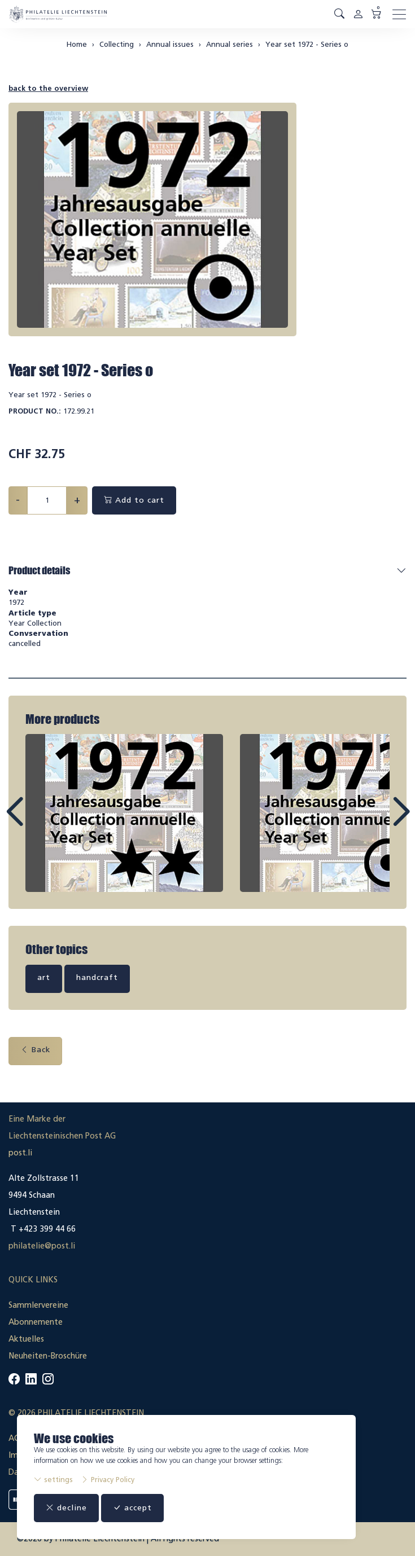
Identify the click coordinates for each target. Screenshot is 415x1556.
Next (375, 822)
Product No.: (34, 411)
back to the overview (48, 88)
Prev (40, 822)
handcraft (97, 977)
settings (53, 1479)
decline (66, 1508)
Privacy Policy (107, 1479)
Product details (39, 570)
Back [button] (35, 1049)
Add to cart (134, 500)
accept (132, 1508)
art (43, 977)
